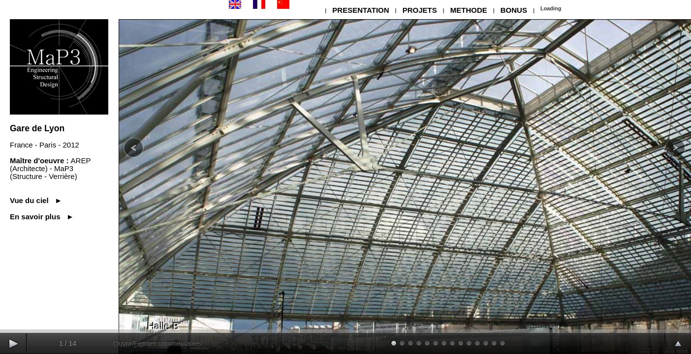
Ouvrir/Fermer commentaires (157, 343)
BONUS (514, 10)
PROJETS (420, 10)
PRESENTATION (360, 10)
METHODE (468, 10)
